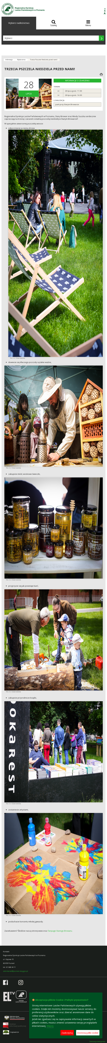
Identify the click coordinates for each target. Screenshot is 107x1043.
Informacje (9, 60)
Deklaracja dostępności (97, 1041)
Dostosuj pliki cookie (87, 1032)
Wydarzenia (21, 60)
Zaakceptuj (67, 1032)
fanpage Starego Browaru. (60, 930)
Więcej (50, 1025)
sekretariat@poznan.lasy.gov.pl (15, 971)
